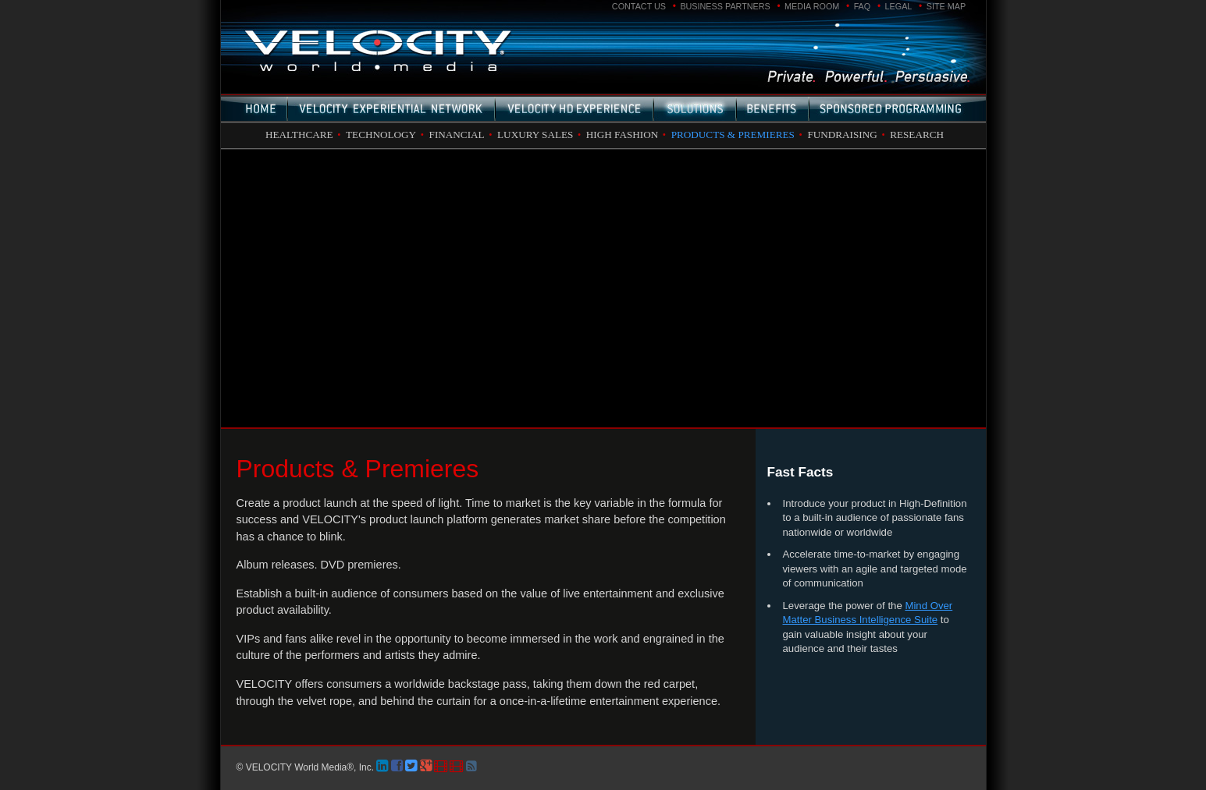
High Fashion (622, 134)
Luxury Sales (535, 134)
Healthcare (299, 134)
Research (917, 134)
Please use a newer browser (603, 288)
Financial (457, 134)
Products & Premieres (733, 134)
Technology (381, 134)
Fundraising (842, 134)
